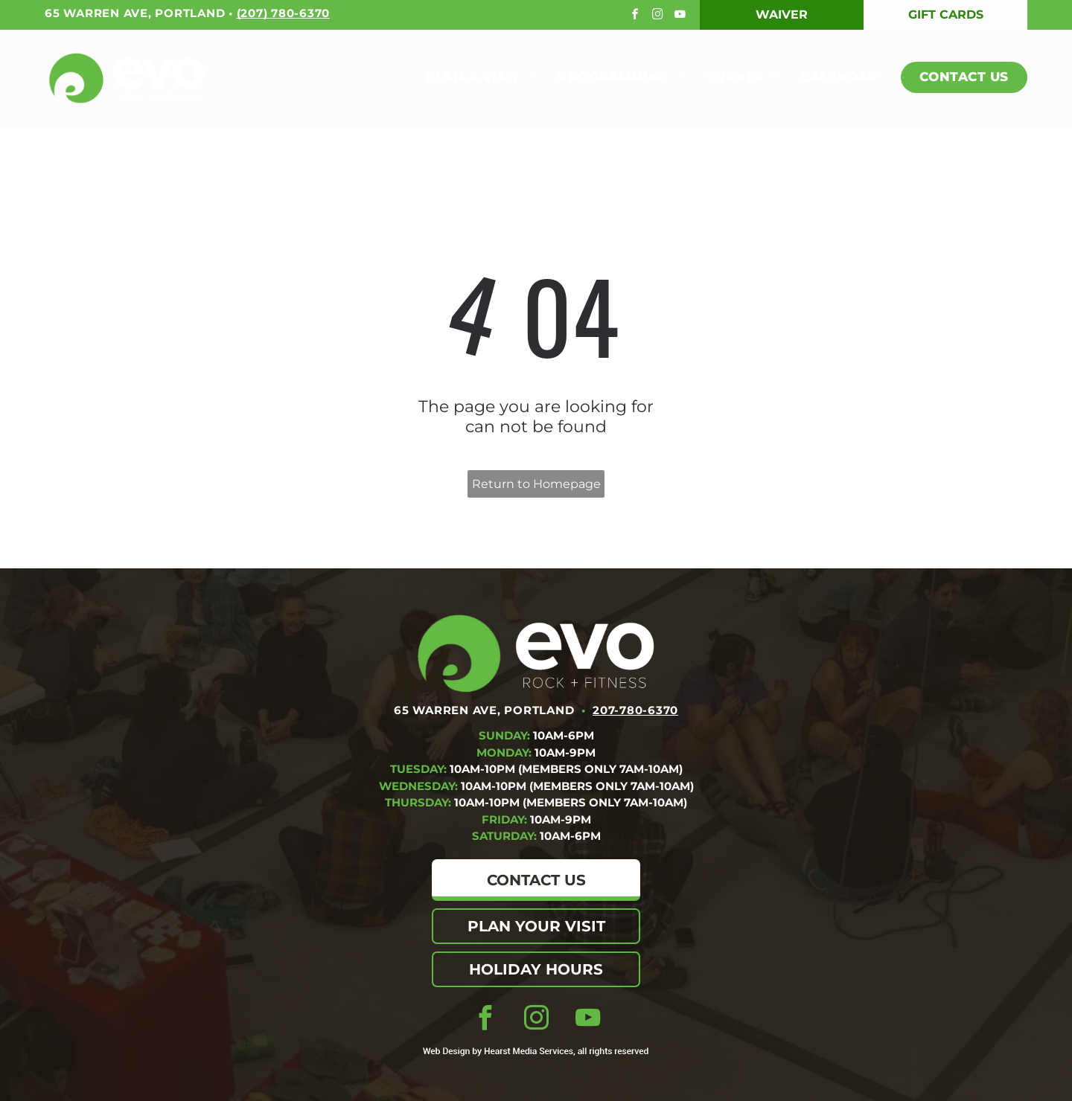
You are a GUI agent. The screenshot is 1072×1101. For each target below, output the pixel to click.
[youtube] (681, 16)
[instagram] (659, 16)
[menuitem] (469, 78)
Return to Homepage (536, 484)
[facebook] (637, 16)
